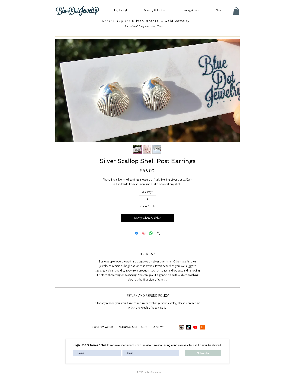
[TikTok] (188, 327)
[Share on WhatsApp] (151, 233)
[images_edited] (181, 327)
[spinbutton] (147, 198)
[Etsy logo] (202, 327)
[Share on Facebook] (137, 233)
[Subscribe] (203, 353)
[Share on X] (158, 233)
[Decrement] (141, 198)
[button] (124, 10)
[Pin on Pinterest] (144, 233)
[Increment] (153, 198)
